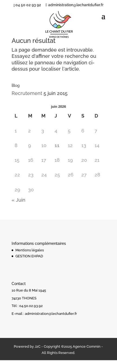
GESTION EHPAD (29, 256)
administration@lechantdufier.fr (51, 314)
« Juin (18, 200)
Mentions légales (29, 250)
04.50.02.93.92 (31, 306)
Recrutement (27, 93)
